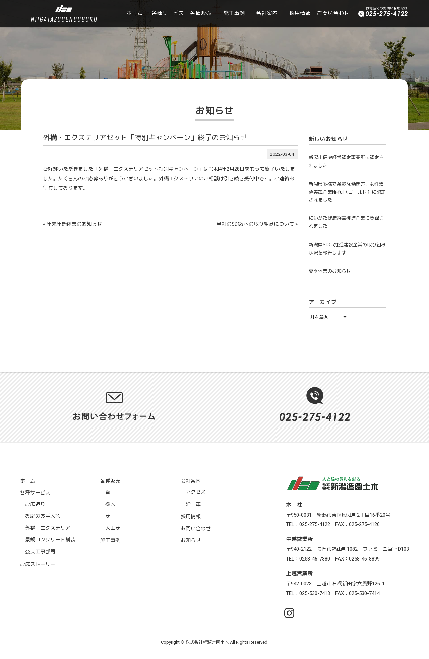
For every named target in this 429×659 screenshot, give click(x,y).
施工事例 (234, 13)
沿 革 (193, 504)
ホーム (134, 13)
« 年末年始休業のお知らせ (72, 224)
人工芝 (112, 528)
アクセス (196, 492)
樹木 (110, 504)
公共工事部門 (40, 552)
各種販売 (200, 13)
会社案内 (267, 13)
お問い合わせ (333, 13)
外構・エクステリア (47, 528)
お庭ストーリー (37, 564)
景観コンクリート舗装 (50, 540)
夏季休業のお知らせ (330, 271)
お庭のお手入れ (42, 516)
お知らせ (191, 540)
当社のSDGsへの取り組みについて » (257, 224)
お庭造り (35, 504)
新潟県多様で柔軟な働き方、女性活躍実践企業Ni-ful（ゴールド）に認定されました (347, 192)
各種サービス (167, 13)
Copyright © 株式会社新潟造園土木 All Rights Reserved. (214, 642)
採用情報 (300, 13)
